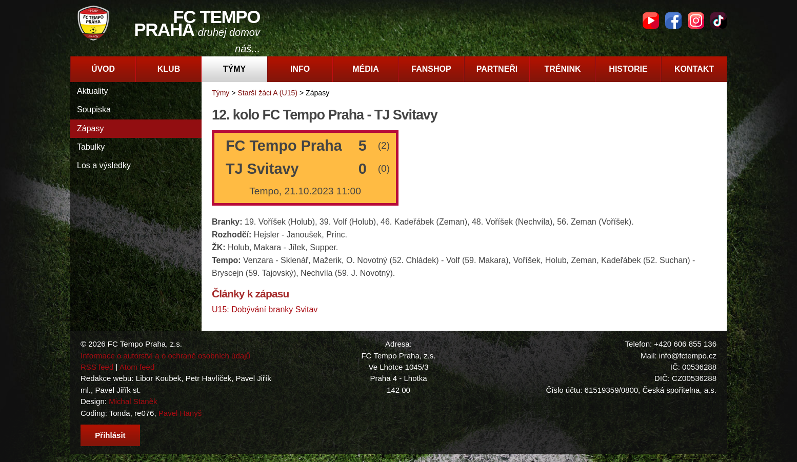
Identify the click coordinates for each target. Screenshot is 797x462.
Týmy (234, 69)
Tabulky (91, 147)
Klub (168, 69)
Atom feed (137, 367)
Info (300, 69)
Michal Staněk (133, 401)
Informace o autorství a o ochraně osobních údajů (165, 355)
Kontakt (694, 69)
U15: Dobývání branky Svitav (264, 309)
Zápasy (90, 128)
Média (365, 69)
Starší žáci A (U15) (267, 93)
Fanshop (431, 69)
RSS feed (97, 367)
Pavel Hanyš (180, 413)
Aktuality (92, 91)
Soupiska (94, 109)
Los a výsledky (104, 165)
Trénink (562, 69)
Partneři (497, 69)
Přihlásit (110, 435)
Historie (628, 69)
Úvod (103, 69)
